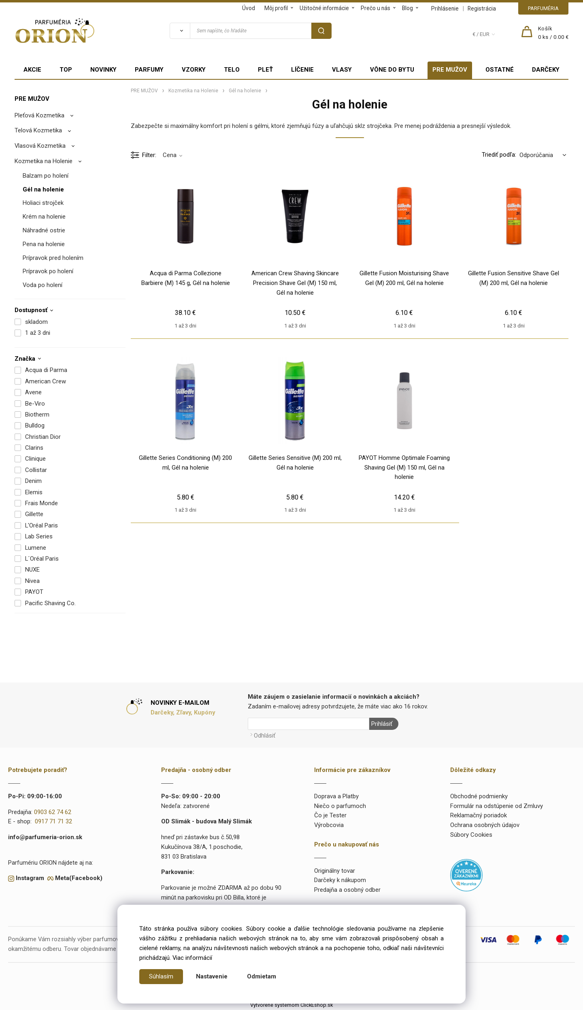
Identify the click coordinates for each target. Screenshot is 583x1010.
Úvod (248, 8)
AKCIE (32, 69)
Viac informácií (192, 957)
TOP (66, 69)
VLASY (342, 69)
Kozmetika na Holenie (43, 161)
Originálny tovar (334, 870)
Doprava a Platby (336, 796)
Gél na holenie (43, 189)
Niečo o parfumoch (340, 806)
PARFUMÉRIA (543, 8)
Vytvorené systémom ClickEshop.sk (291, 1005)
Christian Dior (43, 437)
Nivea (32, 581)
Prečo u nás (375, 8)
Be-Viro (35, 403)
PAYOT (34, 592)
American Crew (45, 381)
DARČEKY (546, 69)
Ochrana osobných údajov (484, 825)
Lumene (35, 547)
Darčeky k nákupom (340, 880)
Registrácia (482, 8)
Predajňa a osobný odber (347, 889)
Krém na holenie (44, 216)
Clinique (35, 458)
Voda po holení (42, 285)
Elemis (34, 492)
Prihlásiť (381, 723)
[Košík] (553, 33)
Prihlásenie (445, 8)
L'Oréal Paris (41, 525)
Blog (407, 8)
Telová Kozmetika (38, 130)
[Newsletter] (308, 724)
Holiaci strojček (43, 202)
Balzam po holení (45, 175)
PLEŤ (265, 69)
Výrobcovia (329, 825)
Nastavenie (212, 976)
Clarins (34, 447)
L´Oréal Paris (42, 558)
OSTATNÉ (499, 69)
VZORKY (194, 69)
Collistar (36, 470)
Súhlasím (161, 976)
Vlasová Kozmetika (40, 145)
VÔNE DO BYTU (392, 69)
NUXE (32, 569)
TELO (232, 69)
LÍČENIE (302, 69)
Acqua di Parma (46, 370)
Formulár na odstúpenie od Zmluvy (496, 806)
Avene (33, 392)
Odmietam (261, 976)
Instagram (30, 878)
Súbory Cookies (471, 834)
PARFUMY (149, 69)
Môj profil (276, 8)
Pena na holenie (44, 244)
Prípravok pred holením (53, 258)
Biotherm (37, 414)
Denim (33, 481)
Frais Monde (41, 503)
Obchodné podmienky (479, 796)
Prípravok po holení (48, 271)
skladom (36, 322)
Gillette (34, 514)
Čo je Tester (330, 815)
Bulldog (35, 425)
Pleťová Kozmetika (39, 115)
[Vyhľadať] (180, 31)
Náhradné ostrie (44, 230)
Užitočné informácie (324, 8)
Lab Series (39, 536)
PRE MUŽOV (449, 69)
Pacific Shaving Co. (50, 603)
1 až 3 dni (37, 333)
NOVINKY (103, 69)
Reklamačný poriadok (478, 815)
